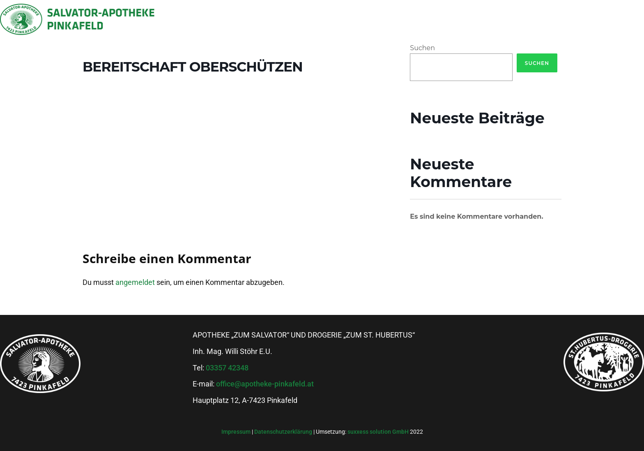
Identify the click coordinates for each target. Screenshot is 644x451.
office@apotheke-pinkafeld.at (265, 383)
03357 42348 (227, 367)
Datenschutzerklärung (283, 431)
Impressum (236, 431)
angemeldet (135, 282)
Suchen (422, 48)
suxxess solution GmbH (378, 431)
